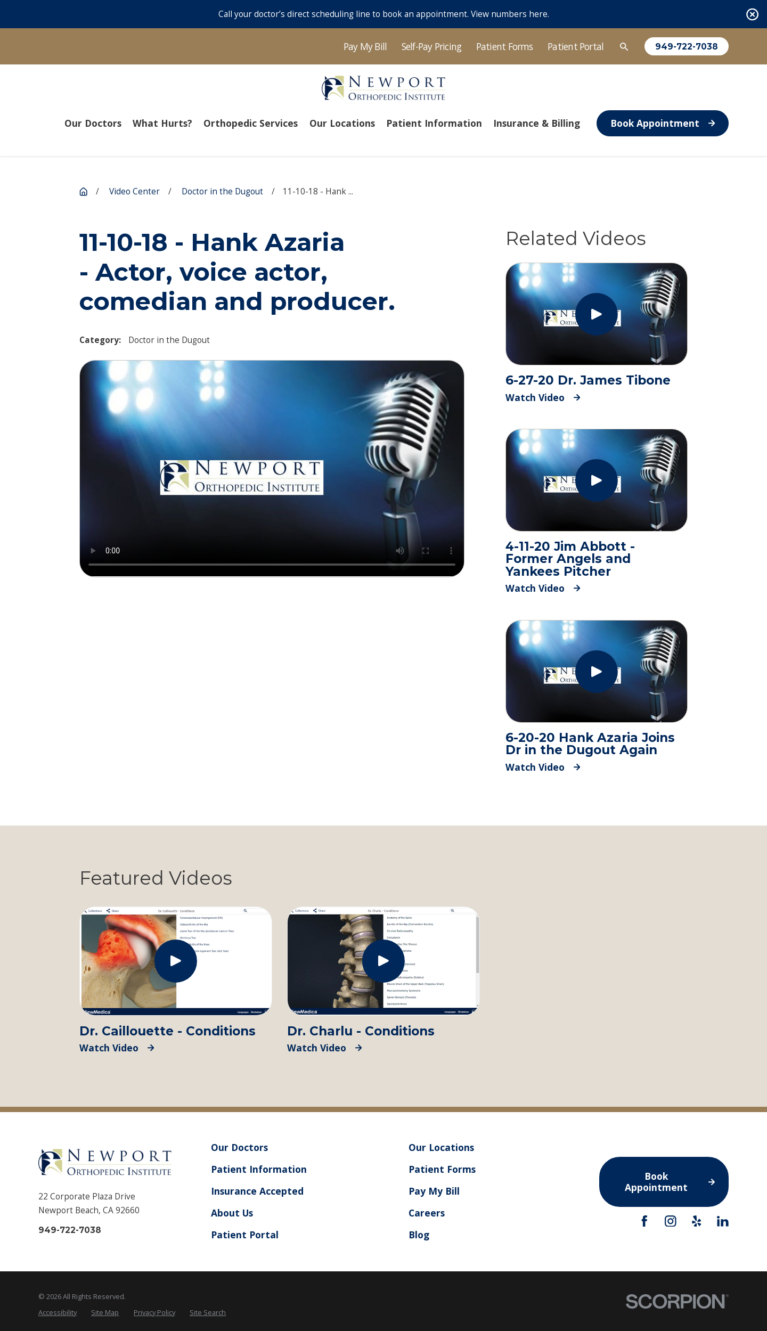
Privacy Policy (154, 1312)
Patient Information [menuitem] (434, 123)
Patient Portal (575, 46)
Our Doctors (239, 1147)
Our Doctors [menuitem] (92, 123)
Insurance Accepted (257, 1191)
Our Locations (441, 1147)
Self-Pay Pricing (432, 46)
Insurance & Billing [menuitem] (536, 123)
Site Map (105, 1312)
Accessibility (57, 1312)
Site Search (208, 1312)
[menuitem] (57, 1313)
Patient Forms (504, 46)
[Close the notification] (752, 14)
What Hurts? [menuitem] (162, 123)
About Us (232, 1212)
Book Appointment (662, 123)
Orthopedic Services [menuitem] (250, 123)
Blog (419, 1234)
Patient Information (259, 1169)
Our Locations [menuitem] (342, 123)
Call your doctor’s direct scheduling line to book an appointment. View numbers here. (383, 14)
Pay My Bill (365, 46)
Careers (427, 1212)
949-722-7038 (686, 47)
